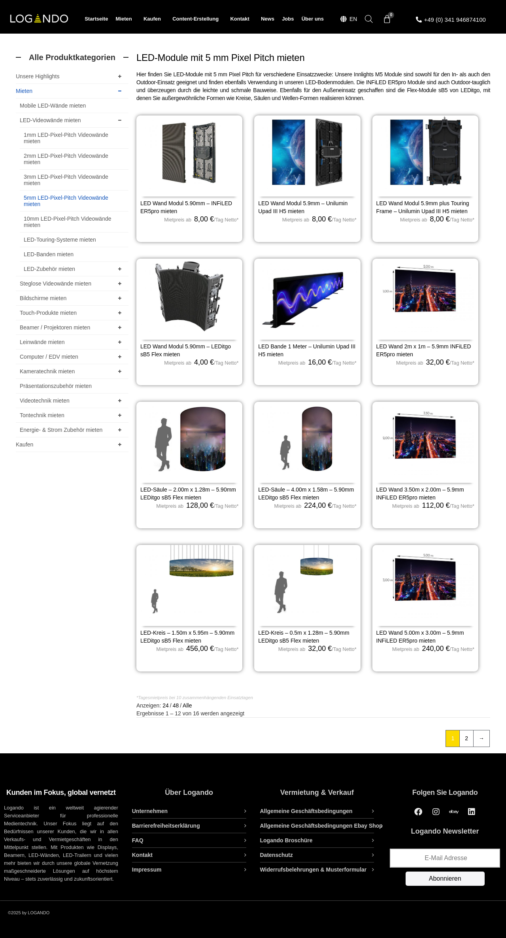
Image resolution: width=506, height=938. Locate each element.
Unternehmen (150, 811)
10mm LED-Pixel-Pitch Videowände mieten (67, 222)
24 (165, 705)
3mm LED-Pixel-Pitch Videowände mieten (66, 180)
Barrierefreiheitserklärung (166, 826)
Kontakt (241, 19)
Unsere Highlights (70, 76)
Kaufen (154, 19)
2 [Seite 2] (466, 738)
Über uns (313, 19)
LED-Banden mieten (49, 254)
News (267, 19)
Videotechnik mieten (72, 400)
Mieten (126, 19)
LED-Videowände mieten (72, 120)
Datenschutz (276, 855)
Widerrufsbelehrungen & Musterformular (313, 869)
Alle (187, 705)
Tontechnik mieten (72, 415)
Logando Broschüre (286, 840)
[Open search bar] (369, 19)
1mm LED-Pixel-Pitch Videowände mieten (66, 138)
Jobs (288, 19)
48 (176, 705)
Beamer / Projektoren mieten (72, 327)
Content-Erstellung (197, 19)
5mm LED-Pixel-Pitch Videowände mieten (66, 201)
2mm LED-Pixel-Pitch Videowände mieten (66, 159)
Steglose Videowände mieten (72, 283)
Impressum (147, 869)
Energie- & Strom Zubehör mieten (72, 430)
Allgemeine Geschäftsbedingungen (306, 811)
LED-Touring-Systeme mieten (60, 239)
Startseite (96, 19)
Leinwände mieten (72, 342)
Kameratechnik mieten (72, 371)
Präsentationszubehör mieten (56, 386)
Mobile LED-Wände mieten (53, 105)
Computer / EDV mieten (72, 357)
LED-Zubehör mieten (74, 269)
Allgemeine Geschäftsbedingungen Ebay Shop (321, 826)
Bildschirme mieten (72, 298)
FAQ (137, 840)
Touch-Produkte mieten (72, 313)
